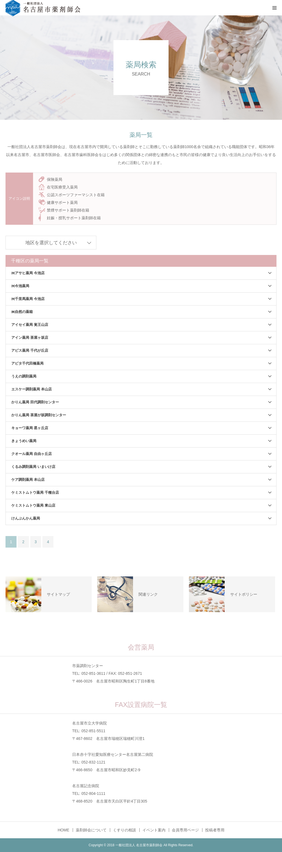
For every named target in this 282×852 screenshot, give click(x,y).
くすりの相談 (124, 830)
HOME (63, 830)
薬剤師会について (91, 830)
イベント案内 (154, 830)
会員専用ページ (185, 830)
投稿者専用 (214, 830)
